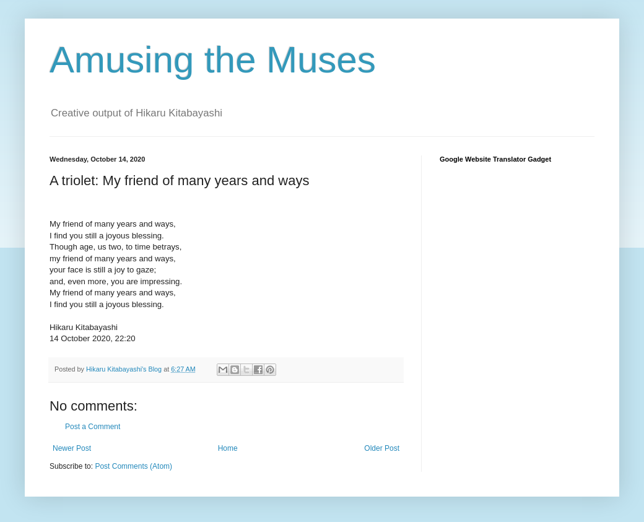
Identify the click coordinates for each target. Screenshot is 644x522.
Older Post (381, 448)
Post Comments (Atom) (133, 466)
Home (228, 448)
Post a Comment (92, 426)
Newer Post (72, 448)
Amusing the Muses (213, 59)
